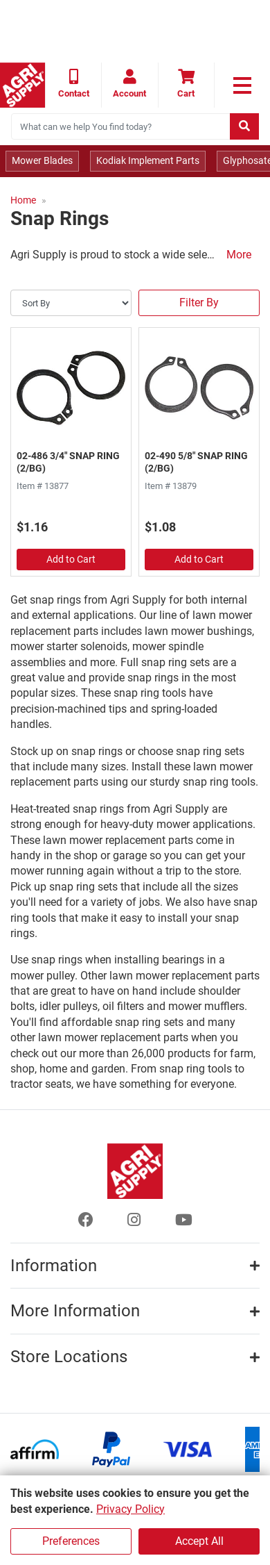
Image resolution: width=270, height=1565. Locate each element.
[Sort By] (71, 303)
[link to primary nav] (242, 85)
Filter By (199, 302)
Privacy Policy (130, 1509)
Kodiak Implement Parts (147, 160)
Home (23, 200)
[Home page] (22, 85)
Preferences (71, 1541)
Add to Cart (71, 559)
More (238, 254)
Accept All (199, 1541)
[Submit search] (244, 126)
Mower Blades (42, 160)
